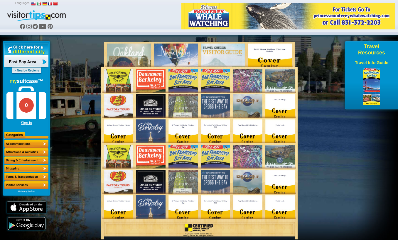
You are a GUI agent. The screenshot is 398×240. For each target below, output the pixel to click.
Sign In (26, 123)
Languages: (22, 3)
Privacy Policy (26, 191)
